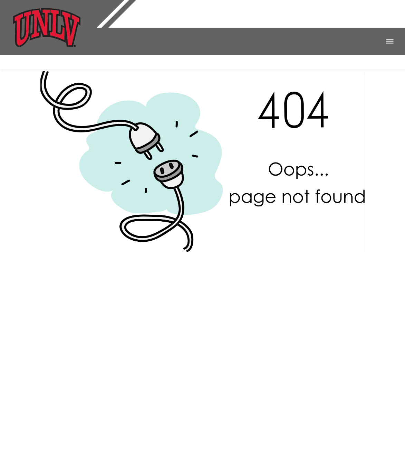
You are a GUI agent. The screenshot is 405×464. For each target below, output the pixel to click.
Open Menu (390, 42)
